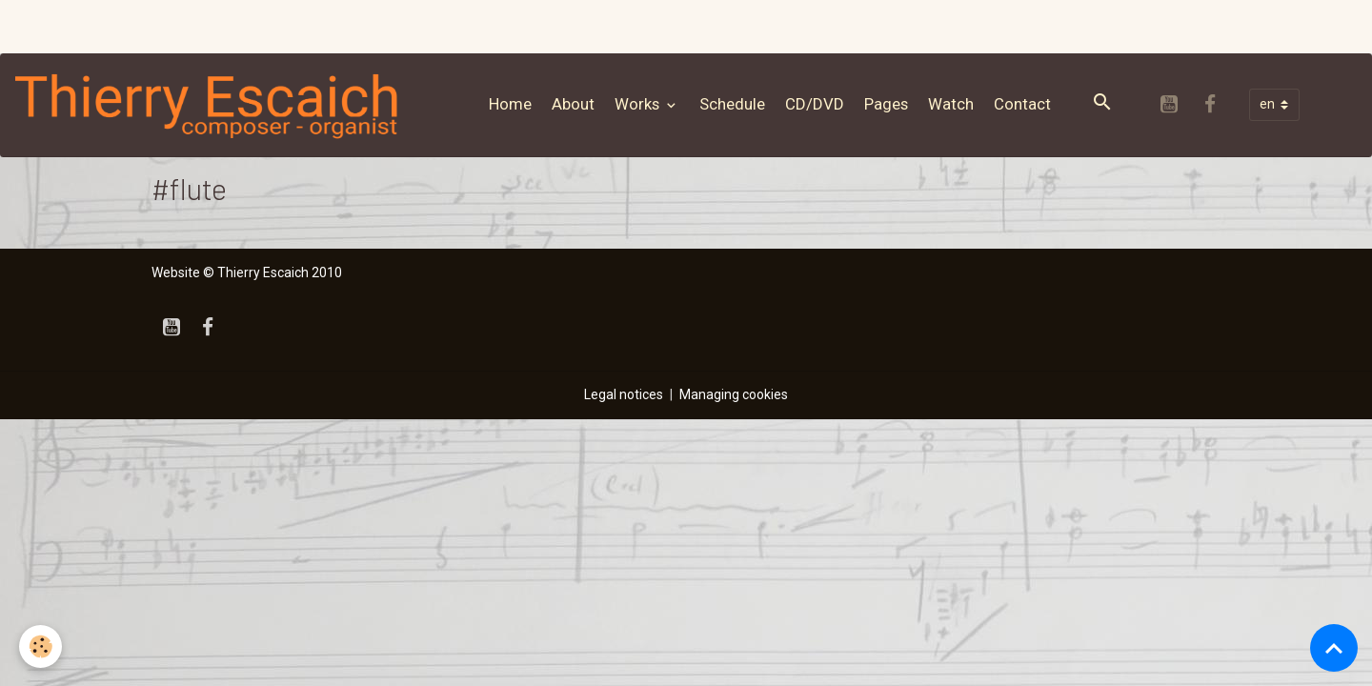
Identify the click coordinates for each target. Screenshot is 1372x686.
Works (639, 103)
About (573, 103)
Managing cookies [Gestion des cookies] (733, 394)
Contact (1022, 103)
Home (510, 103)
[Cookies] (40, 646)
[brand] (211, 105)
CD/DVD (814, 103)
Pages (886, 103)
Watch (951, 103)
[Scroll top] (1334, 648)
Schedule (732, 103)
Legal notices (623, 394)
